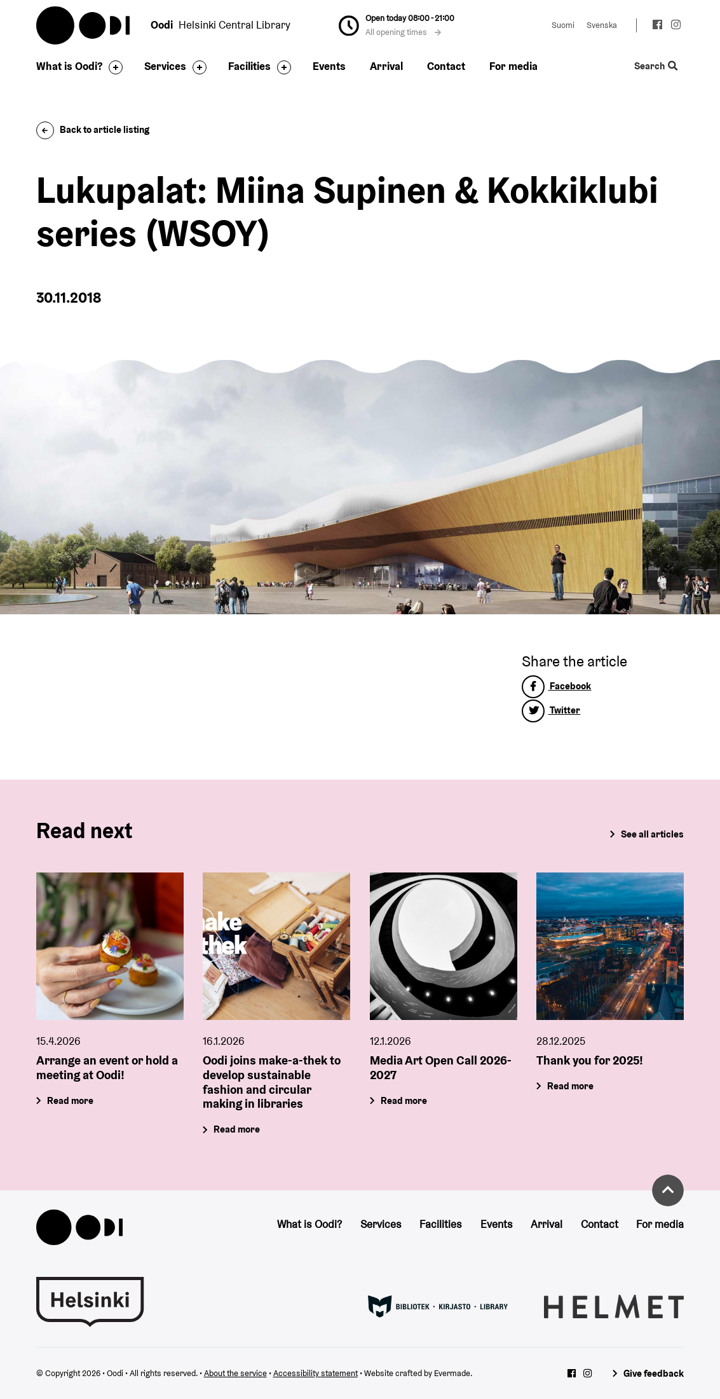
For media (513, 66)
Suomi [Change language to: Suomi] (563, 25)
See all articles (652, 834)
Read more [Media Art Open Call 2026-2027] (404, 1100)
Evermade (452, 1373)
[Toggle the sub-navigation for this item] (112, 67)
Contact (446, 66)
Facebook (556, 686)
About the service (235, 1373)
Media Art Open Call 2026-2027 (441, 1067)
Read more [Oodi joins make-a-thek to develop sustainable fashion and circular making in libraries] (237, 1130)
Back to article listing (93, 129)
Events (329, 66)
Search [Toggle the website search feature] (655, 66)
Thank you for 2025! (589, 1060)
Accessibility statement (315, 1373)
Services (165, 66)
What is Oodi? (69, 66)
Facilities (249, 66)
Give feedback (653, 1373)
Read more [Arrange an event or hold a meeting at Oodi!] (70, 1100)
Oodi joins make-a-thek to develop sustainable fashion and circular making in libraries (272, 1081)
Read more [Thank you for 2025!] (570, 1086)
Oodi (84, 25)
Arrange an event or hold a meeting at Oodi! (107, 1067)
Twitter (551, 710)
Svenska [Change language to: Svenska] (602, 25)
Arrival (386, 66)
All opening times (403, 32)
